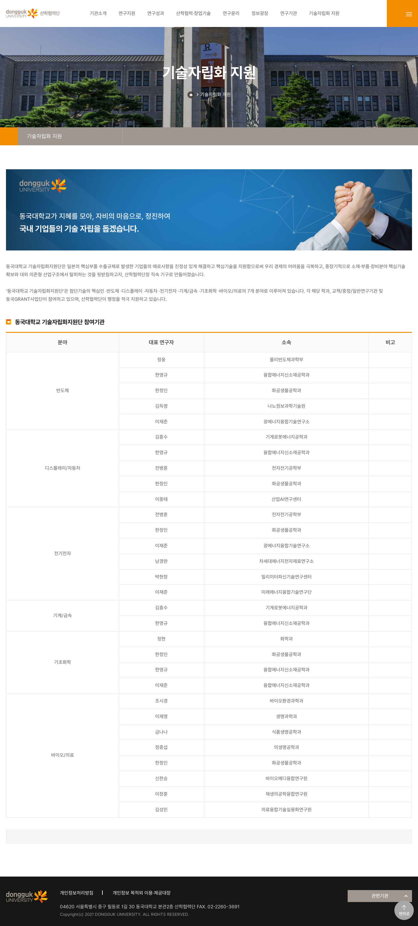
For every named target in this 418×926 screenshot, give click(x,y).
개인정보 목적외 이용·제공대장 (142, 893)
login (396, 14)
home (9, 136)
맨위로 (404, 913)
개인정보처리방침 (76, 893)
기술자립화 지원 (215, 94)
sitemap (409, 14)
